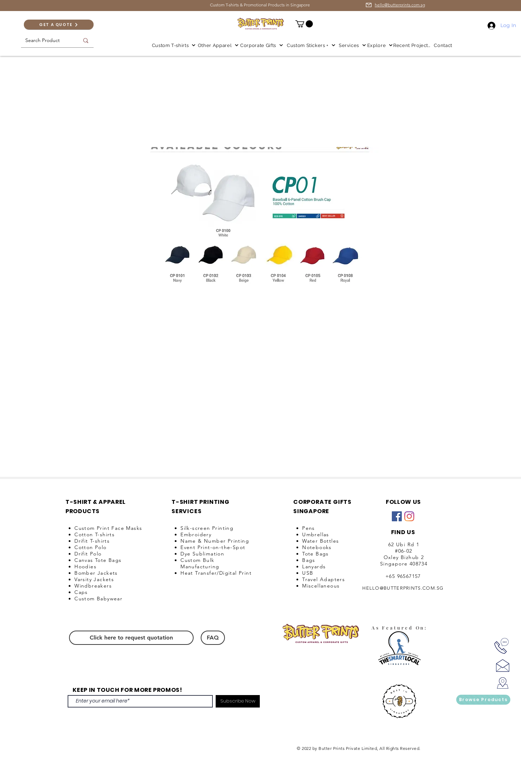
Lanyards (314, 566)
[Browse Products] (483, 700)
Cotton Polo (90, 547)
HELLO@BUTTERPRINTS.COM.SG (403, 588)
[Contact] (444, 45)
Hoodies (85, 566)
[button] (304, 23)
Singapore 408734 (403, 563)
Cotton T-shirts (94, 534)
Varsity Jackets (94, 579)
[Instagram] (409, 516)
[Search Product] (44, 40)
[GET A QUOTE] (59, 25)
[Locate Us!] (502, 683)
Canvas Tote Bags (97, 560)
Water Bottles (320, 541)
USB (307, 573)
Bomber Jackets (96, 573)
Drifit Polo (87, 553)
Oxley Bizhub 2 (404, 557)
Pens (308, 528)
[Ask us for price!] (502, 665)
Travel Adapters (323, 579)
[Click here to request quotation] (131, 638)
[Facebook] (397, 516)
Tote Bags (315, 553)
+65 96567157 (403, 576)
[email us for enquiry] (368, 5)
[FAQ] (213, 638)
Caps (81, 592)
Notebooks (317, 547)
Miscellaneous (321, 586)
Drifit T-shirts (92, 541)
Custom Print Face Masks (108, 528)
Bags (308, 560)
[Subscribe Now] (238, 701)
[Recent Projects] (412, 45)
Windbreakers (93, 586)
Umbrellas (315, 534)
